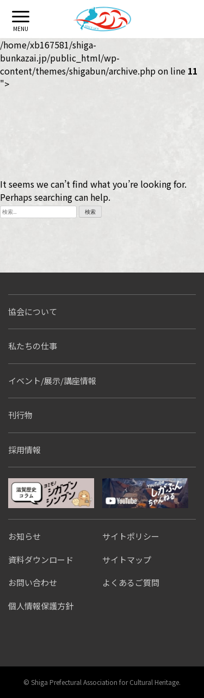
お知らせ (24, 536)
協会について (32, 311)
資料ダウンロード (40, 559)
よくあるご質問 (130, 582)
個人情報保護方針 (40, 605)
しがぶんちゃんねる (145, 493)
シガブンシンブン (51, 493)
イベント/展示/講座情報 (52, 380)
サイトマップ (126, 559)
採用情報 (24, 449)
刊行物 (20, 415)
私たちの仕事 (32, 345)
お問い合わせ (32, 582)
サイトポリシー (130, 536)
